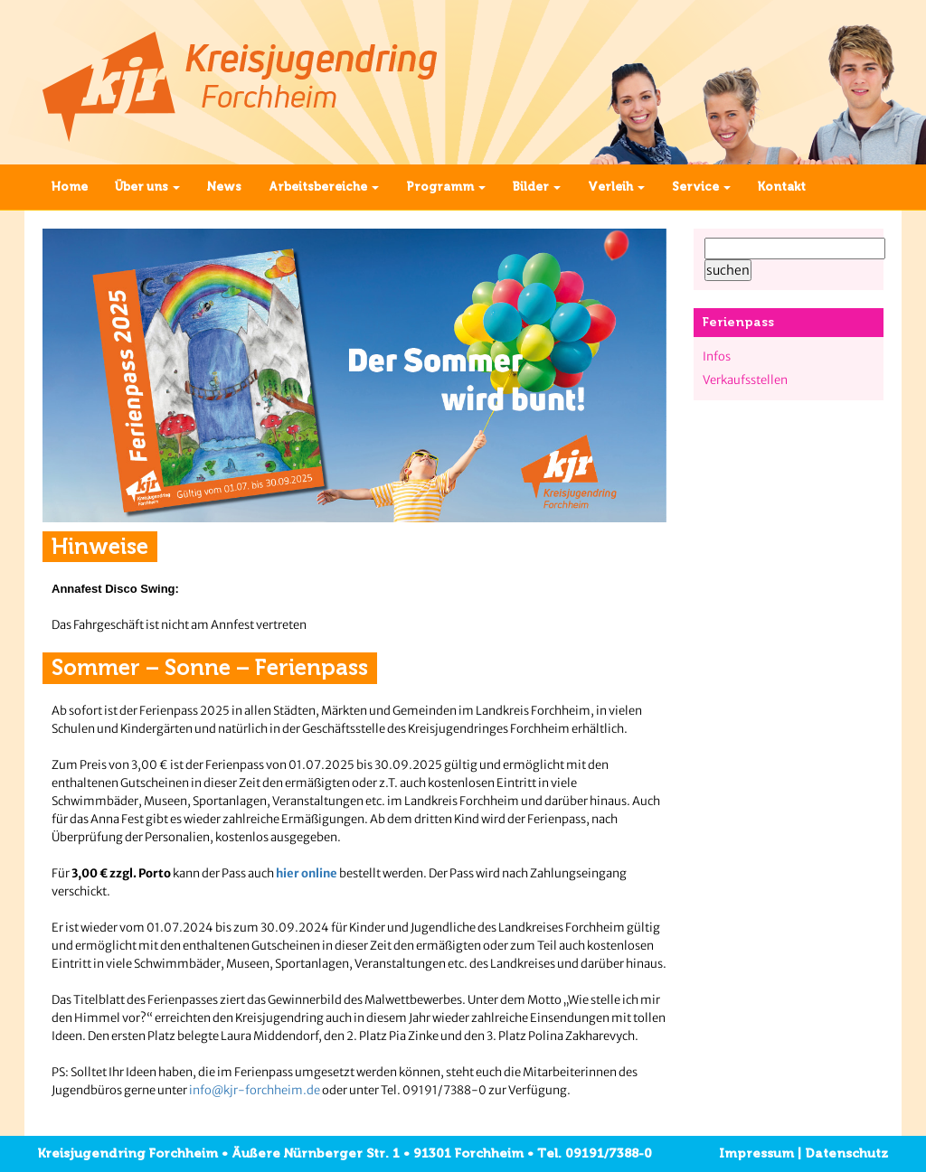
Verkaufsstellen (745, 380)
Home (70, 186)
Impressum (756, 1153)
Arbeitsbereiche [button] (324, 186)
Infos (717, 356)
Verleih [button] (616, 186)
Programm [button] (446, 186)
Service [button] (701, 186)
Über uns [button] (147, 186)
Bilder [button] (537, 186)
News (224, 186)
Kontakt (782, 186)
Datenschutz (846, 1153)
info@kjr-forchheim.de (254, 1090)
